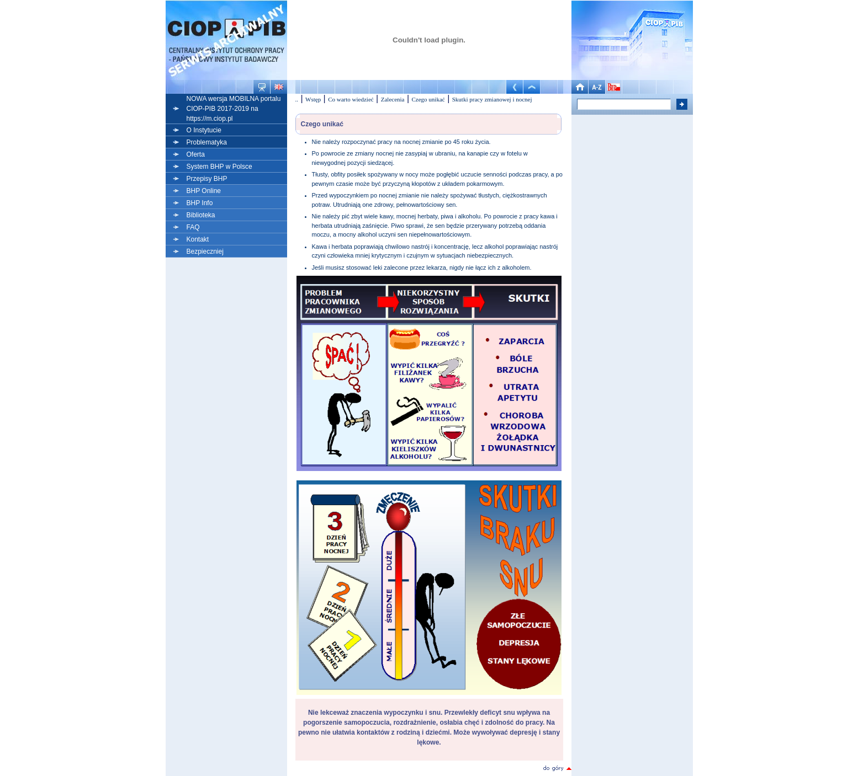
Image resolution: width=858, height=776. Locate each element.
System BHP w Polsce (219, 166)
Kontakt (198, 239)
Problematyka (207, 142)
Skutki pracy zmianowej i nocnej (492, 99)
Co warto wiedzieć (350, 99)
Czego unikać (428, 99)
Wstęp (313, 99)
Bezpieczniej (205, 251)
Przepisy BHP (207, 179)
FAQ (193, 227)
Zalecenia (393, 99)
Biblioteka (201, 215)
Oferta (196, 154)
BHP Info (200, 203)
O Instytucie (204, 130)
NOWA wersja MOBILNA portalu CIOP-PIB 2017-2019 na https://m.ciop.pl (234, 108)
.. (297, 99)
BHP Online (204, 191)
